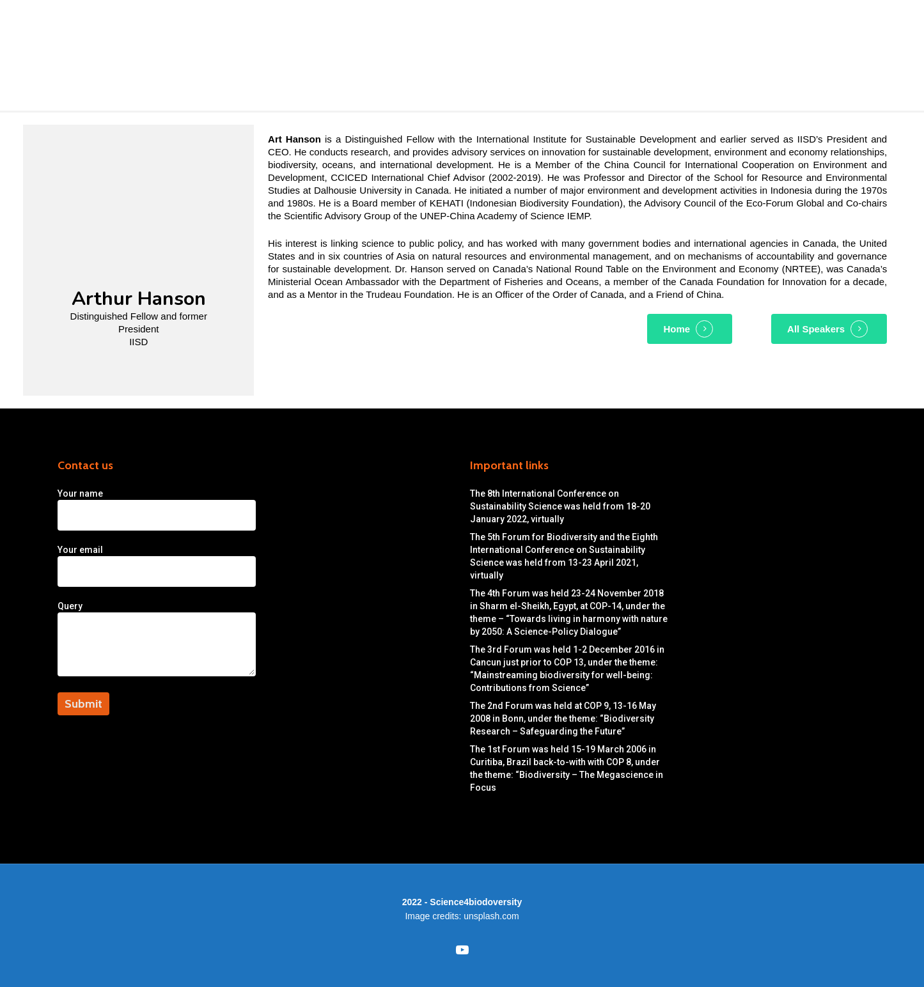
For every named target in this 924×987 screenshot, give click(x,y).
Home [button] (676, 328)
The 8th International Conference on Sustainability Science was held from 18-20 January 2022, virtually (560, 506)
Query (256, 640)
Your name (256, 509)
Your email (256, 566)
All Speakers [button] (816, 328)
